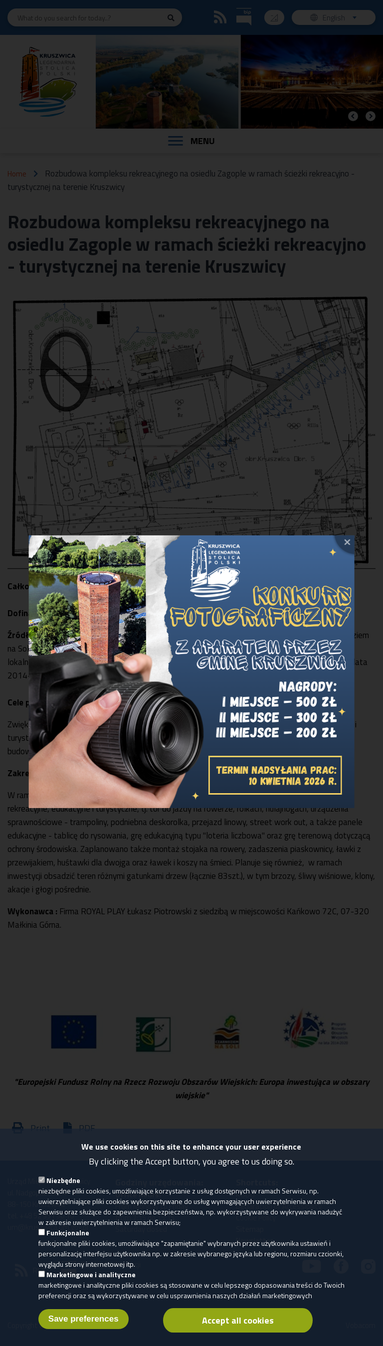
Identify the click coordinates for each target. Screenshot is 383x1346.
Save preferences (83, 1326)
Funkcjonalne (67, 1240)
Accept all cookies (238, 1328)
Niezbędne (63, 1187)
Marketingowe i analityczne (91, 1282)
